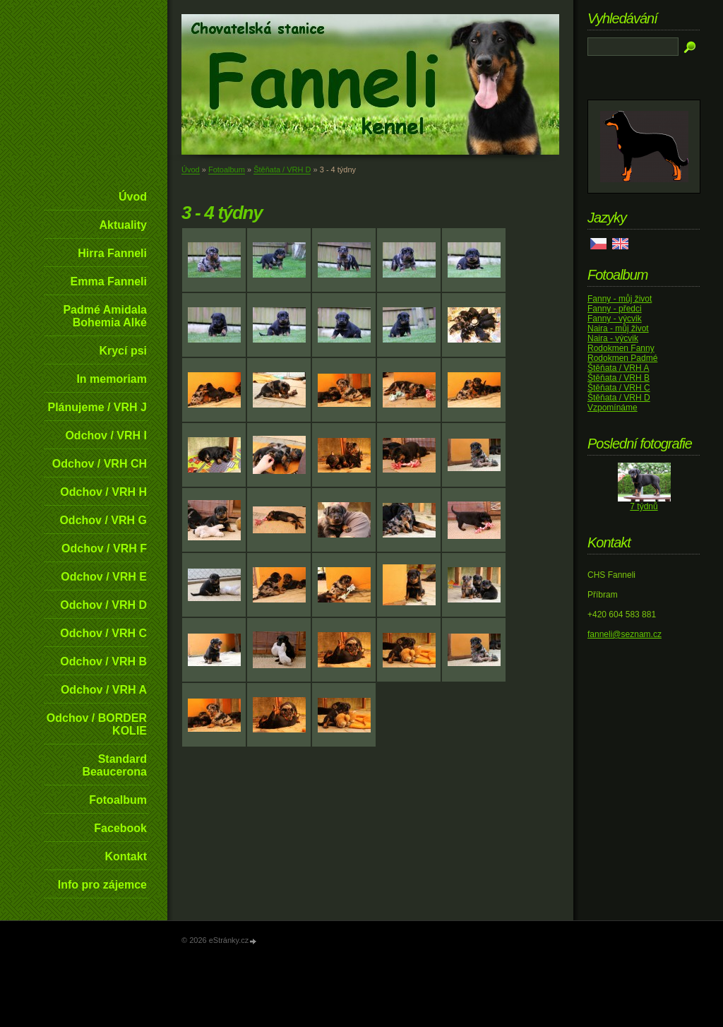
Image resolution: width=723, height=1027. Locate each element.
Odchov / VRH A (104, 690)
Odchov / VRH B (103, 661)
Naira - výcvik (612, 338)
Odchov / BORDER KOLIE (97, 724)
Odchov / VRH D (103, 605)
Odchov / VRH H (103, 492)
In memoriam (111, 379)
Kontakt (125, 856)
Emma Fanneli (109, 281)
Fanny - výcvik (614, 318)
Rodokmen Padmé (622, 358)
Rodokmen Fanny (621, 348)
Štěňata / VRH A (618, 368)
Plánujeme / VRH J (98, 407)
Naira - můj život (618, 328)
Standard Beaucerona (114, 765)
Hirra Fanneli (112, 253)
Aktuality (123, 225)
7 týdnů (643, 506)
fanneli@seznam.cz (624, 634)
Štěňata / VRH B (618, 378)
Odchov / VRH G (103, 520)
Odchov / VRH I (106, 435)
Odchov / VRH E (104, 577)
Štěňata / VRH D (282, 169)
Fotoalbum (118, 800)
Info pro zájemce (102, 885)
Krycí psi (123, 351)
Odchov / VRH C (103, 633)
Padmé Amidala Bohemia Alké (105, 316)
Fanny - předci (614, 309)
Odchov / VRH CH (99, 464)
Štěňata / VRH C (618, 388)
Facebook (120, 828)
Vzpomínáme (612, 407)
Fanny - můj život (619, 299)
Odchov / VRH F (104, 548)
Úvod (133, 197)
